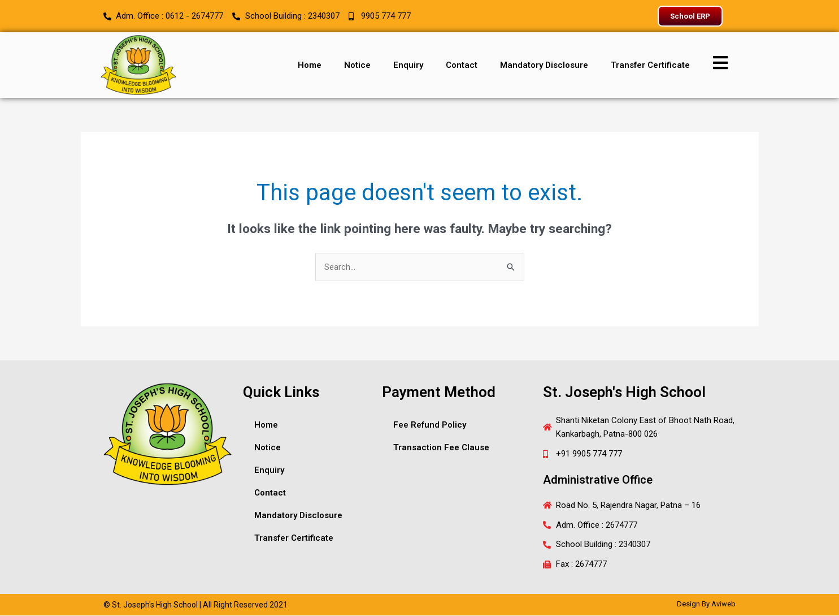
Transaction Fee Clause (441, 447)
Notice (357, 65)
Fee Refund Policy (429, 425)
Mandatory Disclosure (544, 65)
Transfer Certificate (650, 65)
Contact (461, 65)
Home (309, 65)
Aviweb (723, 604)
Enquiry (408, 65)
